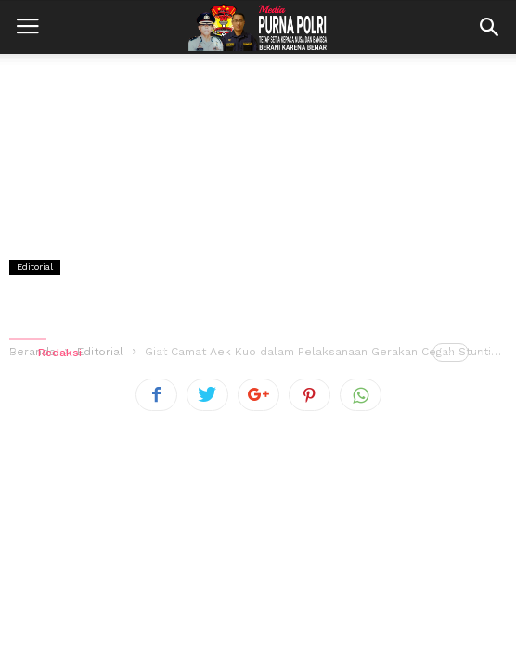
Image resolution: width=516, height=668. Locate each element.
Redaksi (60, 352)
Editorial (35, 267)
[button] (489, 27)
